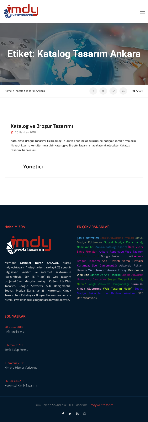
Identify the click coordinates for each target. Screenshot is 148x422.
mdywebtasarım (102, 405)
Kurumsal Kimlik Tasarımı (21, 385)
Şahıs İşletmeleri (88, 237)
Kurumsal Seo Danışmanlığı (97, 265)
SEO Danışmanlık (88, 256)
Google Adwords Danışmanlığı (108, 284)
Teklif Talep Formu (16, 349)
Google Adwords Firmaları (117, 237)
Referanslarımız (14, 332)
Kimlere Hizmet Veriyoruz (21, 367)
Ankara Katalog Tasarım (111, 247)
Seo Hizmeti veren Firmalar (122, 260)
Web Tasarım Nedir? (118, 288)
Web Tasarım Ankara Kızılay (107, 270)
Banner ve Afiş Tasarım (105, 274)
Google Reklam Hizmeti (117, 256)
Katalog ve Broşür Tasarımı (42, 126)
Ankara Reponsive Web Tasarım (121, 251)
